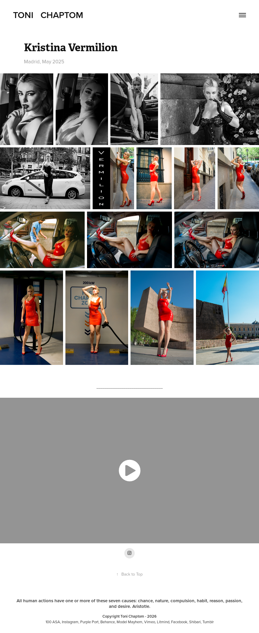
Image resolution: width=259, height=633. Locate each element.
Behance (107, 621)
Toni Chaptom (48, 15)
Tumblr (208, 621)
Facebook (179, 621)
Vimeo (149, 621)
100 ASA (53, 621)
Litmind (163, 621)
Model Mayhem (129, 621)
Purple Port (89, 621)
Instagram (70, 621)
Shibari (195, 621)
